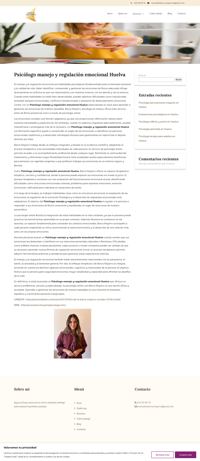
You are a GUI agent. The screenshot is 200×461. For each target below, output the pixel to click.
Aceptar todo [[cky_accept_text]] (185, 454)
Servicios (138, 13)
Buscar (142, 75)
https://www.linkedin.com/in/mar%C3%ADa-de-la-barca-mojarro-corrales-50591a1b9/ (73, 299)
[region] (100, 452)
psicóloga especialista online (32, 402)
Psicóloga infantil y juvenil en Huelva (158, 121)
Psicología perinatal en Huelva (155, 128)
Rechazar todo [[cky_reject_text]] (162, 454)
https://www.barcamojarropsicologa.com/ (43, 304)
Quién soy (122, 13)
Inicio (110, 13)
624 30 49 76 (141, 3)
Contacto (181, 13)
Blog (170, 13)
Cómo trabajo (156, 13)
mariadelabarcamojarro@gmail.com (168, 3)
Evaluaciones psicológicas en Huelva (158, 114)
